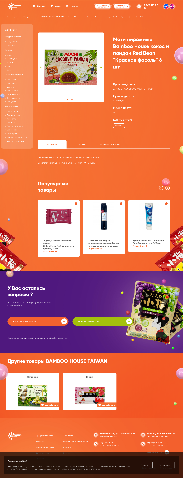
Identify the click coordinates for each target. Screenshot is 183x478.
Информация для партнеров (75, 441)
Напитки (40, 441)
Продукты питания (44, 435)
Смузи (9, 70)
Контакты (67, 447)
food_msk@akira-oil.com (158, 436)
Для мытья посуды (14, 115)
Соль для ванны (13, 98)
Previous (41, 67)
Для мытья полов (14, 122)
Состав (81, 144)
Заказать (118, 125)
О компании (68, 435)
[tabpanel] (71, 67)
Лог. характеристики (109, 144)
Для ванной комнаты (15, 141)
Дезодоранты (13, 134)
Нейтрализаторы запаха (17, 137)
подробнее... (95, 469)
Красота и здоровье (45, 447)
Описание (52, 144)
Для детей (11, 102)
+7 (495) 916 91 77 (154, 442)
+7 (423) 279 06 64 (108, 442)
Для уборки (12, 130)
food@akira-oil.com (109, 436)
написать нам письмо (73, 321)
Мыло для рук (12, 119)
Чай (8, 66)
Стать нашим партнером (28, 321)
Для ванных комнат (15, 126)
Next (101, 67)
